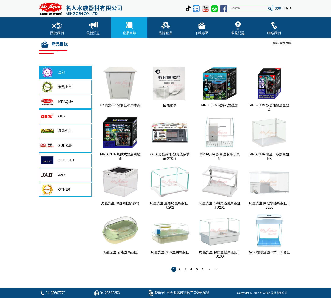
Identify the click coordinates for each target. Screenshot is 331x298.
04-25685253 (110, 293)
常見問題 (238, 27)
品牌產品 (165, 27)
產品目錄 (129, 27)
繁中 (278, 8)
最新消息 (93, 27)
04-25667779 (55, 293)
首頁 (275, 42)
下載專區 (201, 27)
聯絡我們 (274, 27)
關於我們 (57, 27)
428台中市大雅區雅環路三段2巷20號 (181, 293)
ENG (287, 8)
